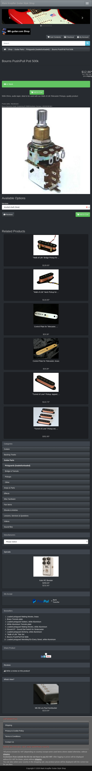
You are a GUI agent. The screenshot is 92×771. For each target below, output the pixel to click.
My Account (82, 37)
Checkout (69, 37)
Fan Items (8, 505)
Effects (6, 493)
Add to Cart (36, 92)
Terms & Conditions (12, 736)
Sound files (8, 527)
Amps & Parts (9, 488)
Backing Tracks (10, 455)
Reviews (8, 215)
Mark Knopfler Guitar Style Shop (18, 3)
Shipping (8, 725)
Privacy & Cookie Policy (14, 731)
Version (5, 204)
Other (6, 482)
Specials (7, 552)
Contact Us (9, 742)
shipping (89, 76)
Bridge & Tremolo (11, 471)
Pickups (7, 477)
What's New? (9, 679)
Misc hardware (10, 499)
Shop (10, 49)
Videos (6, 521)
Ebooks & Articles (11, 510)
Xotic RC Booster (46, 580)
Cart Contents (54, 37)
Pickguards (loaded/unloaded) (38, 49)
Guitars (7, 449)
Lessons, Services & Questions (16, 516)
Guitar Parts (19, 49)
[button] (8, 16)
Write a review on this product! (18, 671)
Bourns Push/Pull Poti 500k (62, 49)
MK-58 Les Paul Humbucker (46, 708)
